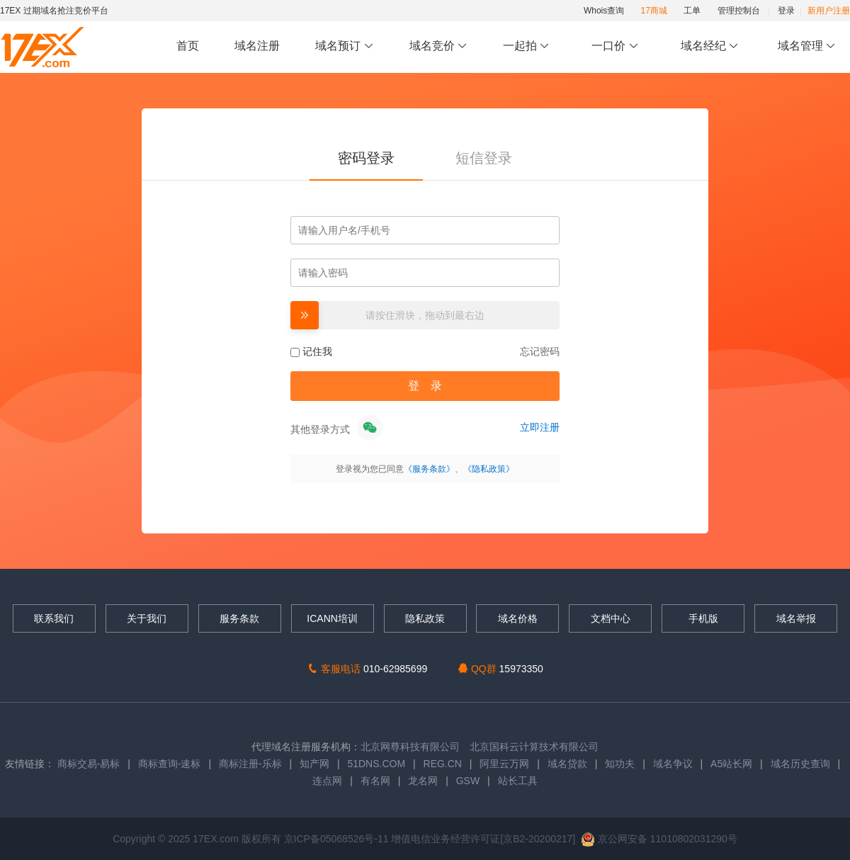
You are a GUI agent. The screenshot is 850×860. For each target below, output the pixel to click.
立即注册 (540, 427)
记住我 (311, 351)
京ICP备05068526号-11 (338, 838)
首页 (187, 46)
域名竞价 (438, 46)
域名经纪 (709, 46)
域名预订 (344, 46)
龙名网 (423, 780)
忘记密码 (540, 351)
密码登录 (366, 158)
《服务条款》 (429, 469)
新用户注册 (829, 11)
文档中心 (610, 618)
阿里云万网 (504, 763)
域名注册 (257, 46)
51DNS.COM (376, 763)
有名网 (375, 780)
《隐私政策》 (488, 469)
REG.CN (443, 763)
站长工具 (518, 780)
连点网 (327, 780)
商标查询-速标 (171, 763)
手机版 (703, 618)
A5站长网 (731, 763)
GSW (468, 780)
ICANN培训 (332, 618)
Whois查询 (604, 11)
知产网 (314, 763)
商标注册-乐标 (250, 763)
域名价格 (518, 618)
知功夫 (620, 763)
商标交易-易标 (88, 763)
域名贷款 (567, 763)
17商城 (654, 11)
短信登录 (483, 158)
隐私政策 (425, 618)
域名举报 (796, 618)
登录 (786, 11)
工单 (692, 11)
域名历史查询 (800, 763)
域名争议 (674, 763)
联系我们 (54, 618)
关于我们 (146, 618)
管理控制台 (739, 11)
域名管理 (807, 46)
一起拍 (528, 46)
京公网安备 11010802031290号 (659, 838)
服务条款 (239, 618)
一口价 (615, 46)
